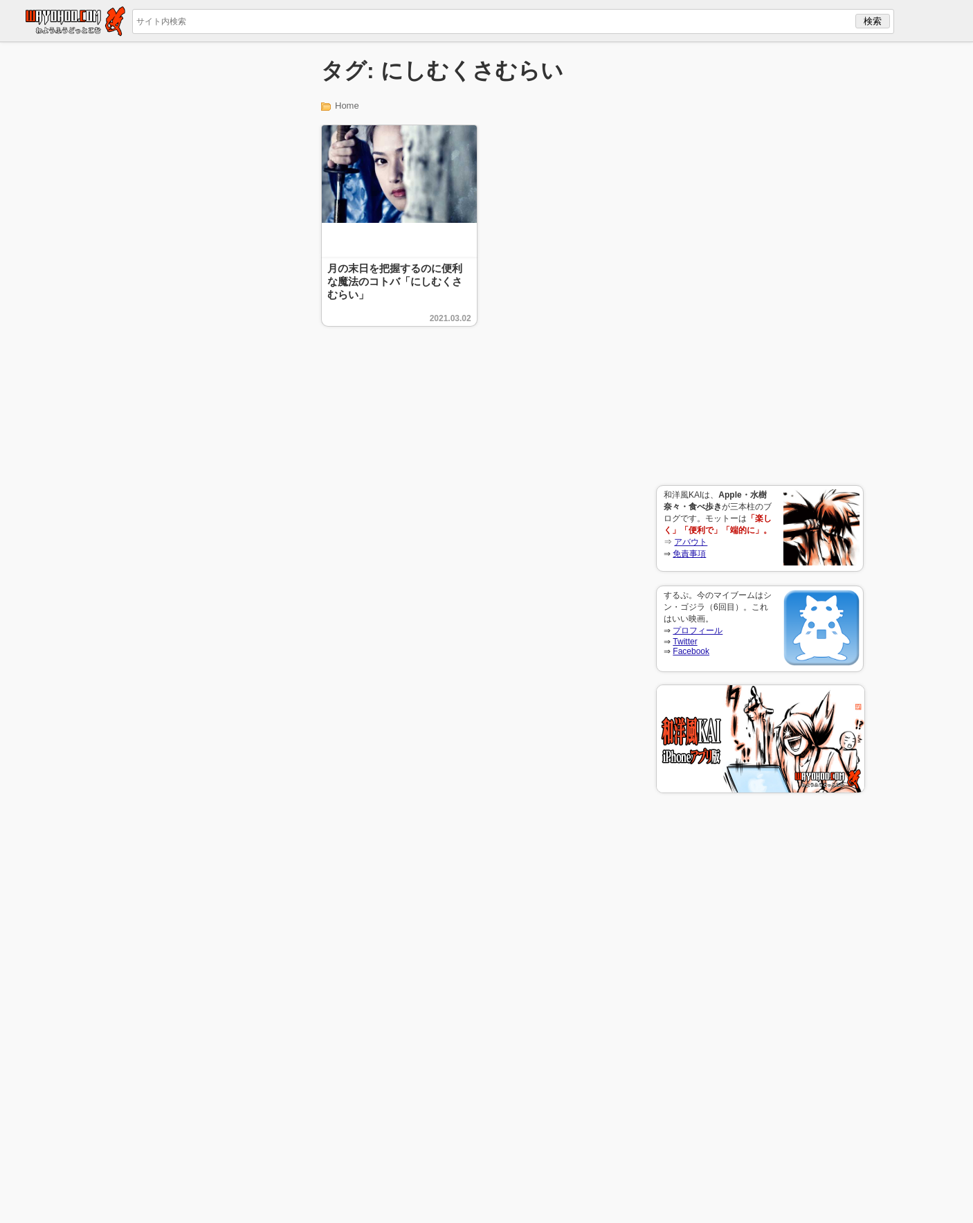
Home (347, 105)
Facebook (691, 651)
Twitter (685, 641)
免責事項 (689, 554)
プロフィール (697, 630)
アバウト (690, 542)
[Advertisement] (760, 263)
